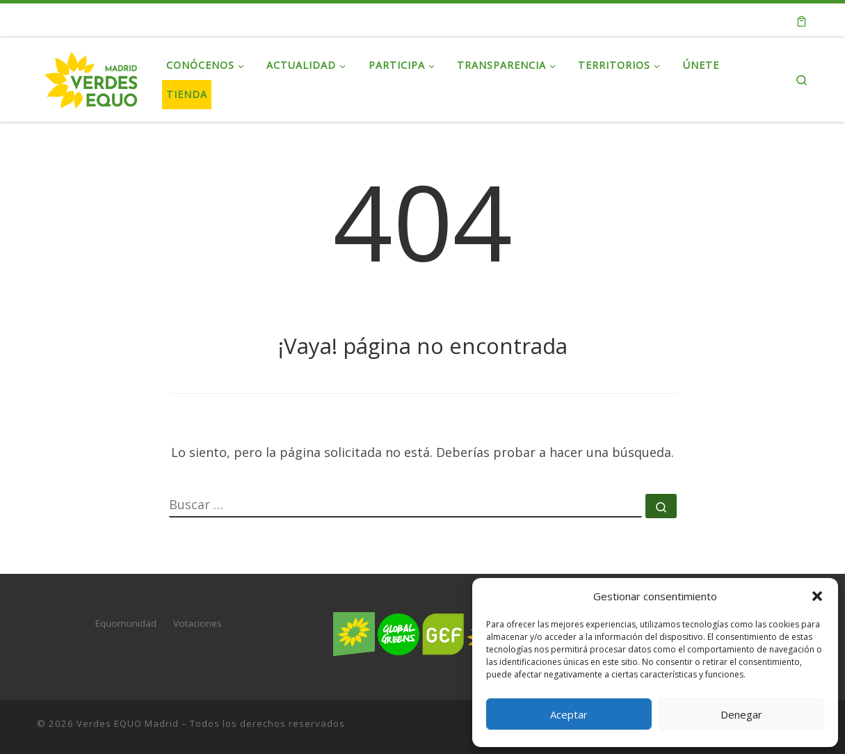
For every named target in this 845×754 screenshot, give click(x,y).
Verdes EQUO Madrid (128, 723)
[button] (817, 596)
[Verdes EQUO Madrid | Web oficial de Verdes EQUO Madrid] (91, 77)
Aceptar (569, 714)
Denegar (741, 714)
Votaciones (197, 623)
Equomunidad (125, 623)
